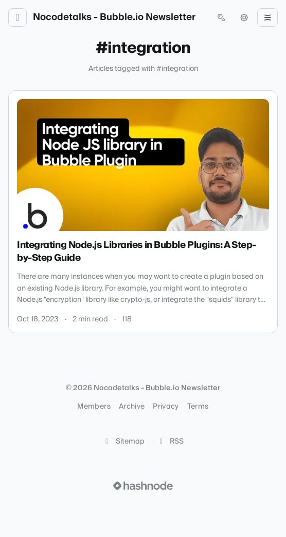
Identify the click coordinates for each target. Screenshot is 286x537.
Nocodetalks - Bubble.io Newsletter (114, 17)
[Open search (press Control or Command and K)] (221, 17)
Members (93, 406)
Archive (132, 406)
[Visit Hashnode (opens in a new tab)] (143, 485)
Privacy (165, 406)
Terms (198, 406)
